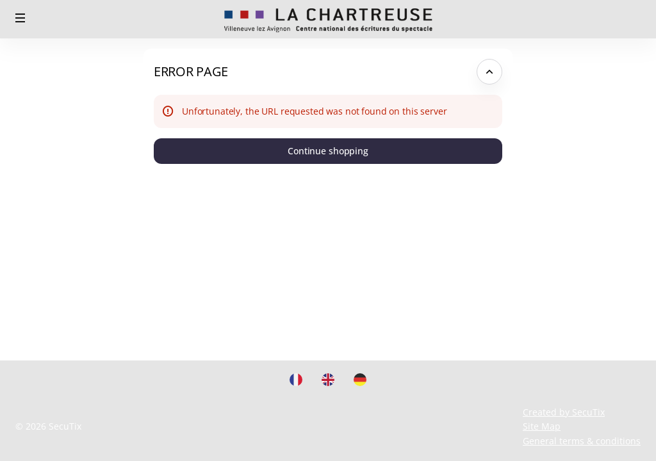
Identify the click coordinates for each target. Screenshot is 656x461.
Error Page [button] (191, 71)
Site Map (542, 426)
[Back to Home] (328, 19)
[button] (20, 18)
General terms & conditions (582, 441)
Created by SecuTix (564, 412)
